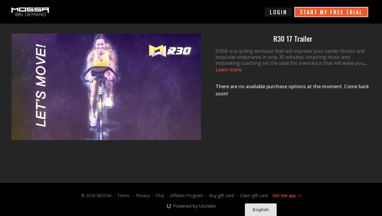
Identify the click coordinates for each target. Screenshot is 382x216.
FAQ (160, 195)
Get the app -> (286, 195)
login (278, 12)
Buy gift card (221, 195)
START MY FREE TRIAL (331, 12)
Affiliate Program (186, 195)
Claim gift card (254, 195)
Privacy (143, 195)
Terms (123, 195)
